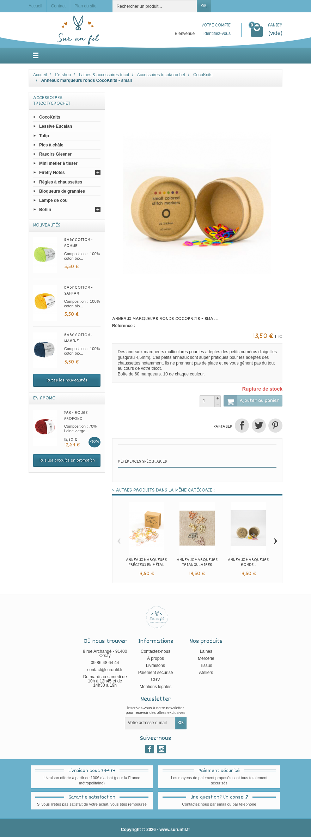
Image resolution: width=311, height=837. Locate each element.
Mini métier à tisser (58, 163)
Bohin (45, 209)
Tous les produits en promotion (67, 460)
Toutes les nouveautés (66, 380)
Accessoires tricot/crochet (52, 101)
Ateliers (206, 672)
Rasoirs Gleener (55, 154)
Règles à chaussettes (60, 181)
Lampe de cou (53, 200)
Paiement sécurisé (155, 672)
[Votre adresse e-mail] (150, 723)
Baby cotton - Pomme (78, 242)
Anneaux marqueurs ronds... (248, 562)
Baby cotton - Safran (78, 290)
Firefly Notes (52, 172)
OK (203, 6)
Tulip (44, 135)
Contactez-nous (155, 651)
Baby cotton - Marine (78, 338)
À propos (155, 658)
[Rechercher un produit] (154, 6)
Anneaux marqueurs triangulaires (197, 562)
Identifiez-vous (217, 33)
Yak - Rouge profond (75, 415)
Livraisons (155, 665)
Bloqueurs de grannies (62, 190)
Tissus (206, 665)
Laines (206, 651)
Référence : (123, 325)
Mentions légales (155, 686)
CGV (155, 679)
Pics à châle (51, 144)
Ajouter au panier (251, 401)
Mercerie (206, 658)
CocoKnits (49, 117)
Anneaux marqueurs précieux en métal (146, 562)
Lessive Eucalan (55, 126)
